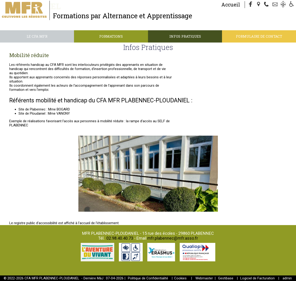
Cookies (180, 278)
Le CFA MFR (37, 36)
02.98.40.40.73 (119, 238)
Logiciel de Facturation (257, 278)
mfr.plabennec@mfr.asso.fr (172, 238)
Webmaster (204, 278)
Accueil (230, 4)
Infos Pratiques (185, 36)
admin (287, 278)
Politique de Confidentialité (148, 278)
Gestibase (225, 278)
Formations (111, 36)
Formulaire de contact (259, 36)
